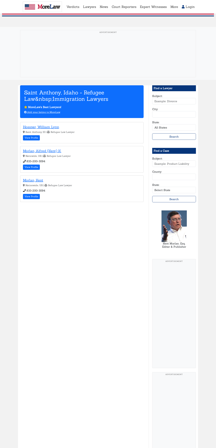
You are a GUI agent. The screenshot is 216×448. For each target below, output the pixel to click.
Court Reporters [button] (124, 7)
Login (188, 7)
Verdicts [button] (72, 7)
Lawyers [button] (89, 7)
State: (155, 122)
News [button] (104, 7)
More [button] (174, 7)
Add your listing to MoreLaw (42, 112)
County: (157, 171)
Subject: (157, 96)
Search (174, 136)
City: (155, 109)
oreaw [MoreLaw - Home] (42, 6)
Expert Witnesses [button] (153, 7)
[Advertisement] (108, 58)
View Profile (31, 137)
